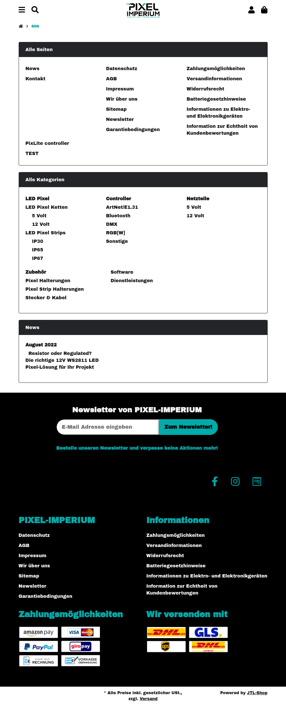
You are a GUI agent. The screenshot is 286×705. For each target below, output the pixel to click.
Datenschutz (121, 68)
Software (121, 272)
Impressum (120, 89)
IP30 (37, 241)
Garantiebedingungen (133, 129)
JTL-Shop (257, 693)
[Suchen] (35, 10)
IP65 (37, 249)
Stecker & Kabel (46, 297)
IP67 (37, 258)
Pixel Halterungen (48, 280)
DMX (112, 224)
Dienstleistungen (131, 280)
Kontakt (36, 78)
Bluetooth (118, 215)
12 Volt (41, 224)
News (33, 68)
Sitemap (116, 109)
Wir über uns (122, 99)
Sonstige (117, 241)
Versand (149, 698)
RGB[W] (115, 232)
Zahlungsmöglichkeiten (216, 68)
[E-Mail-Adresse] (107, 427)
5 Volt (39, 215)
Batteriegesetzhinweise (216, 99)
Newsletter (120, 119)
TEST (32, 153)
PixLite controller (47, 143)
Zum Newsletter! (188, 427)
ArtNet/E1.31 (122, 207)
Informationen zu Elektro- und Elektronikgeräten (207, 576)
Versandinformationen (214, 78)
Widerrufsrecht (205, 89)
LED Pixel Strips (46, 232)
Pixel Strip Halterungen (55, 289)
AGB (111, 78)
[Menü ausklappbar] (22, 10)
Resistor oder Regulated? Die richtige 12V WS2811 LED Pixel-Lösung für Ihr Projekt (62, 360)
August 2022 (41, 345)
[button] (251, 10)
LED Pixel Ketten (47, 207)
